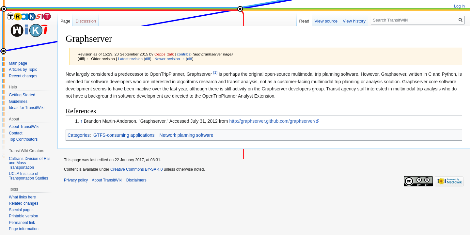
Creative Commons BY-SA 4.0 (136, 169)
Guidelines (18, 101)
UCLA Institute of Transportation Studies (28, 175)
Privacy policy (76, 180)
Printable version (23, 216)
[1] (215, 72)
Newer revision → (169, 58)
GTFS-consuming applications (124, 135)
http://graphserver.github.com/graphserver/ (272, 121)
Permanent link (22, 222)
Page (65, 21)
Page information (24, 229)
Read (304, 21)
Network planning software (186, 135)
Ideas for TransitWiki (26, 107)
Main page (18, 63)
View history (354, 21)
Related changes (23, 203)
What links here (22, 197)
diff (147, 58)
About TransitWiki (24, 126)
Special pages (21, 210)
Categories (79, 135)
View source (326, 21)
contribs (183, 54)
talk (171, 54)
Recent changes (23, 76)
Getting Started (22, 95)
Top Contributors (23, 139)
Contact (15, 133)
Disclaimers (136, 180)
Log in (459, 6)
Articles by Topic (23, 69)
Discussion (85, 21)
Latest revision (130, 58)
